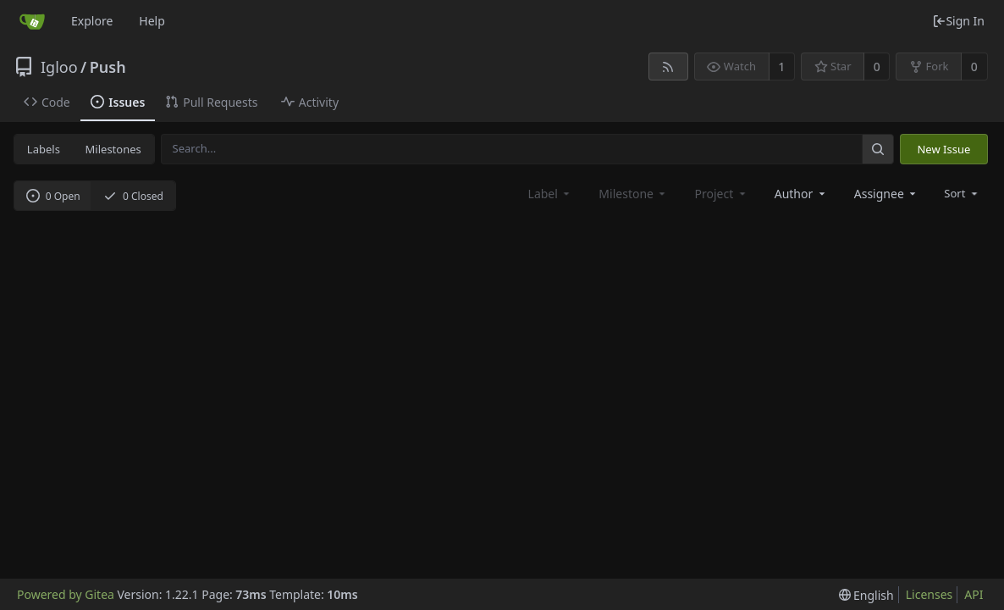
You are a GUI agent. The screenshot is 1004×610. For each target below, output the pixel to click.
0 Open (53, 196)
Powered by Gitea (65, 594)
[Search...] (878, 149)
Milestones (113, 149)
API (973, 594)
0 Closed (133, 196)
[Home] (32, 21)
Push (108, 66)
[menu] (962, 193)
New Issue (943, 149)
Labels (43, 149)
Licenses (929, 594)
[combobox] (801, 193)
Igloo (59, 66)
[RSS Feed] (668, 66)
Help (152, 21)
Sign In (958, 21)
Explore (92, 21)
